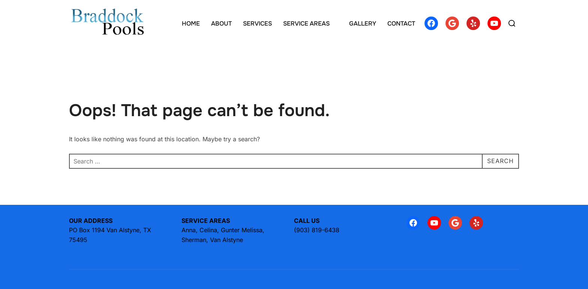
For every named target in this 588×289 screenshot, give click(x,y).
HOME (191, 23)
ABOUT (221, 23)
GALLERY (362, 23)
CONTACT (401, 23)
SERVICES (257, 23)
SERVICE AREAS (310, 23)
